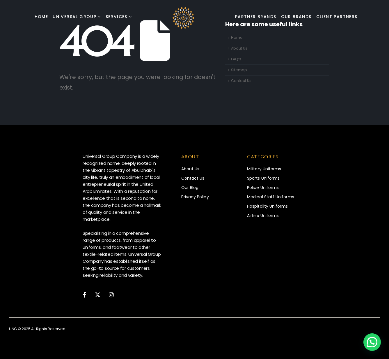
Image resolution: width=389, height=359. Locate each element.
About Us (239, 48)
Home (41, 17)
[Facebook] (84, 294)
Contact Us (241, 80)
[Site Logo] (183, 18)
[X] (97, 294)
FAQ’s (236, 59)
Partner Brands (255, 17)
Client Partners (337, 17)
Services (116, 17)
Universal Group (74, 17)
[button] (372, 342)
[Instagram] (111, 294)
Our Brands (296, 17)
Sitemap (239, 69)
